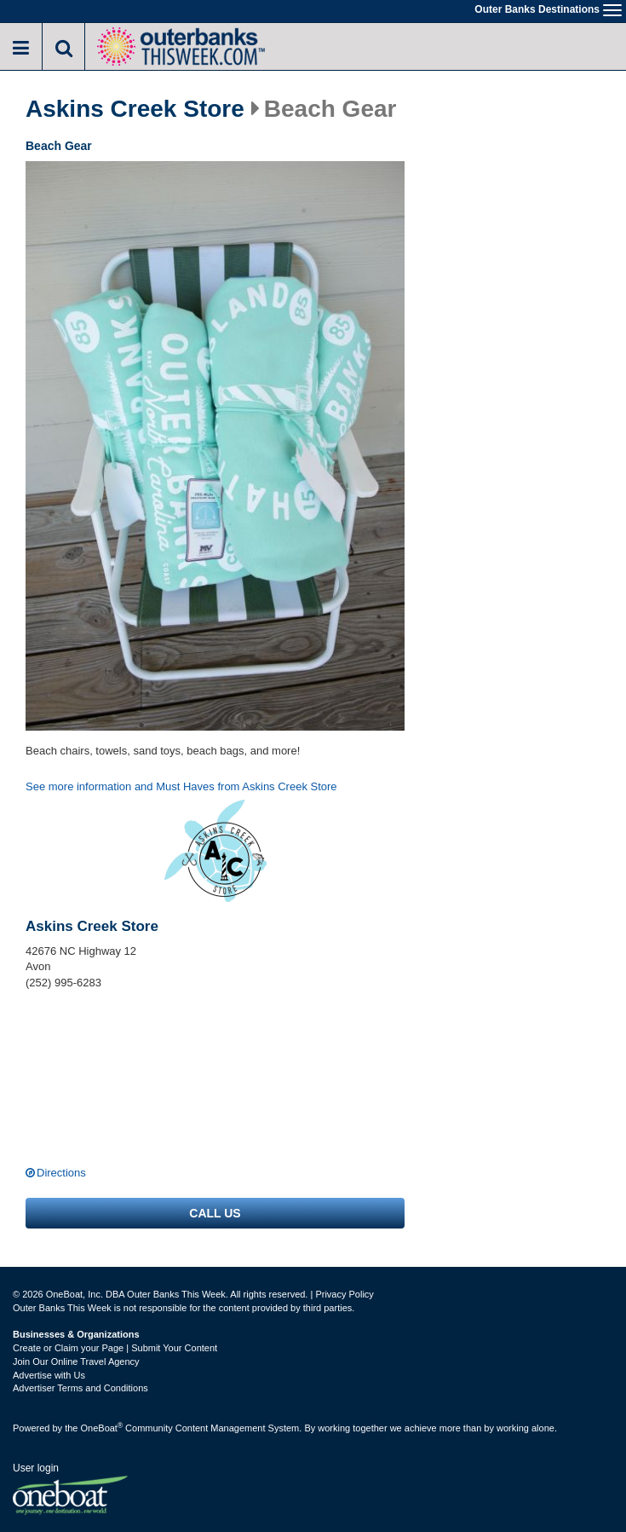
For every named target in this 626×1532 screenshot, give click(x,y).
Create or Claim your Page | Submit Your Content (115, 1348)
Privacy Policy (344, 1294)
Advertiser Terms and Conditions (80, 1388)
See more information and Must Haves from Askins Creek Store (181, 786)
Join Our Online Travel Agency (76, 1361)
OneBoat (102, 1428)
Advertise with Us (49, 1375)
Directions (61, 1172)
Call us (214, 1213)
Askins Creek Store (135, 109)
